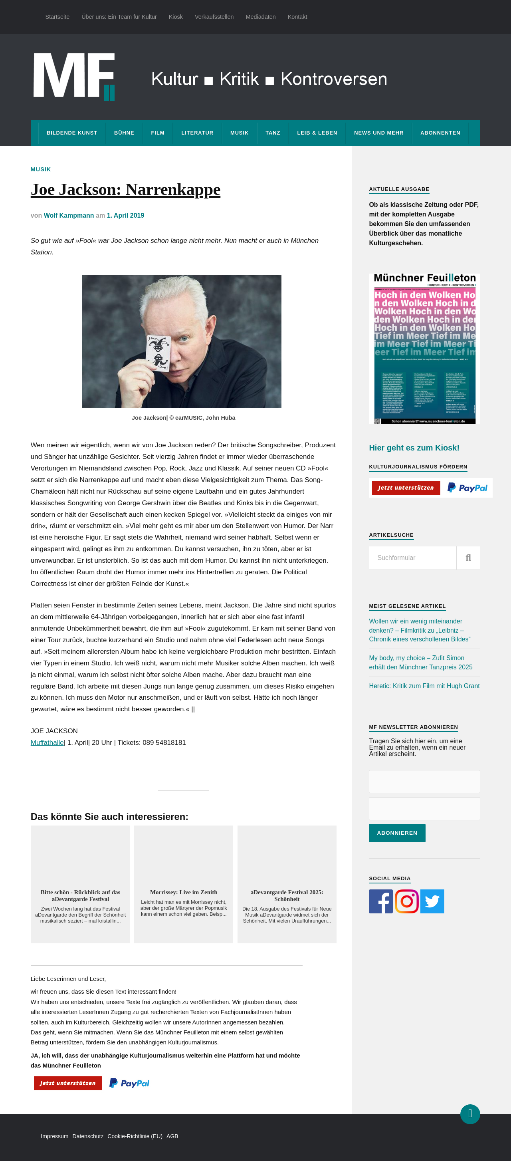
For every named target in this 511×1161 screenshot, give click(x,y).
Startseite (57, 17)
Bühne (124, 133)
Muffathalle (47, 742)
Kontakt (297, 17)
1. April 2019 (126, 215)
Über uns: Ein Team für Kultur (119, 17)
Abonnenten (440, 133)
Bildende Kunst (72, 133)
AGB (172, 1136)
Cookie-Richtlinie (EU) (134, 1136)
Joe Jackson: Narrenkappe (125, 189)
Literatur (197, 133)
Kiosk (176, 17)
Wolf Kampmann (69, 215)
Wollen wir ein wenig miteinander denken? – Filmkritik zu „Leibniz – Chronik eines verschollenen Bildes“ (419, 630)
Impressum (54, 1136)
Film (158, 133)
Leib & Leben (317, 133)
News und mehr (379, 133)
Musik (239, 133)
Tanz (272, 133)
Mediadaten (260, 17)
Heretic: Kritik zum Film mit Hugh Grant (424, 686)
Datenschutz (88, 1136)
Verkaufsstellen (214, 17)
